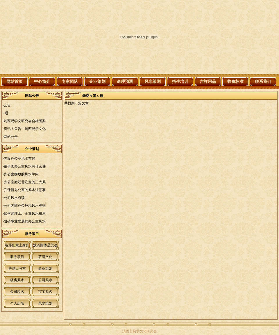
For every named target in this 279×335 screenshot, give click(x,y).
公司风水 (45, 280)
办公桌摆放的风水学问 (21, 174)
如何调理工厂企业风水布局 (25, 213)
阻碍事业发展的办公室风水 (25, 221)
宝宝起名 (45, 292)
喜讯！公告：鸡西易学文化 (25, 129)
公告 (7, 105)
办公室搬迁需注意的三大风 (25, 182)
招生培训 (180, 81)
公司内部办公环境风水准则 (25, 206)
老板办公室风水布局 (19, 158)
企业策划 (97, 81)
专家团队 (70, 81)
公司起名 (17, 292)
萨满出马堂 (17, 268)
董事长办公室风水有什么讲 (25, 166)
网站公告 (11, 137)
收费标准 (235, 81)
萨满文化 (45, 257)
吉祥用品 (208, 81)
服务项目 (17, 257)
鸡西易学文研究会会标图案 (25, 121)
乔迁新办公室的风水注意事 (25, 190)
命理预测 (125, 81)
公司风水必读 (14, 198)
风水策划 (152, 81)
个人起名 (17, 303)
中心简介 (42, 81)
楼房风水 (17, 280)
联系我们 (263, 81)
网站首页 (14, 81)
